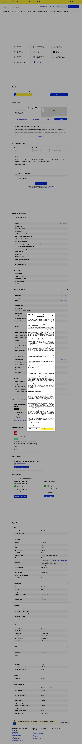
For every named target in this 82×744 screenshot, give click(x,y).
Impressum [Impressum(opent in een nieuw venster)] (37, 425)
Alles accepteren (48, 428)
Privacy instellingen (34, 428)
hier (43, 339)
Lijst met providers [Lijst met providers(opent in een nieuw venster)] (45, 425)
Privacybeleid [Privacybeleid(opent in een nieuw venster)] (31, 425)
